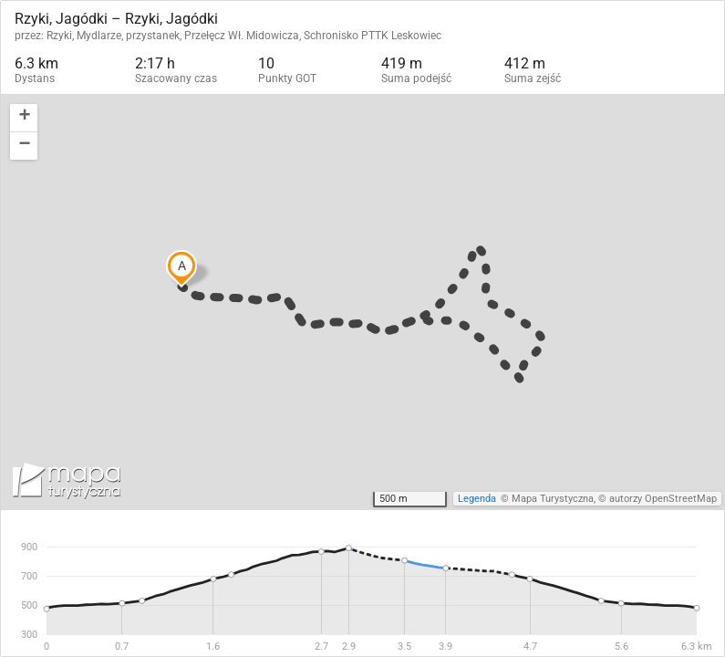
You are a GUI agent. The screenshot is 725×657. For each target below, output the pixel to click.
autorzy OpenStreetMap (663, 499)
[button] (23, 118)
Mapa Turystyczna (553, 499)
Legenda (477, 499)
